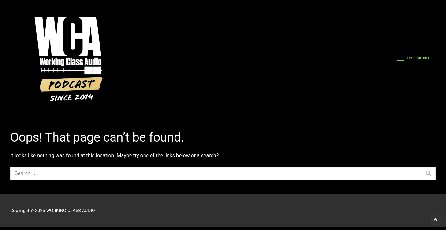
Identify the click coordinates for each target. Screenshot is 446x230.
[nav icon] (413, 58)
